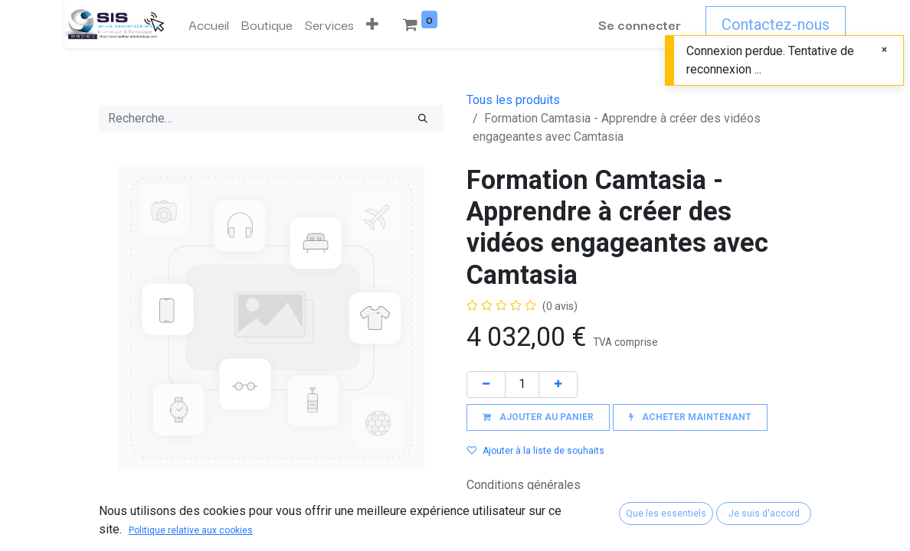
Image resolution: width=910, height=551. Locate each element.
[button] (372, 24)
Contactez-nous (776, 24)
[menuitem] (208, 24)
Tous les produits (513, 100)
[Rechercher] (423, 118)
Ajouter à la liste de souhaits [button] (535, 450)
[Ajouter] (558, 384)
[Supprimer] (486, 384)
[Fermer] (884, 49)
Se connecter (639, 24)
